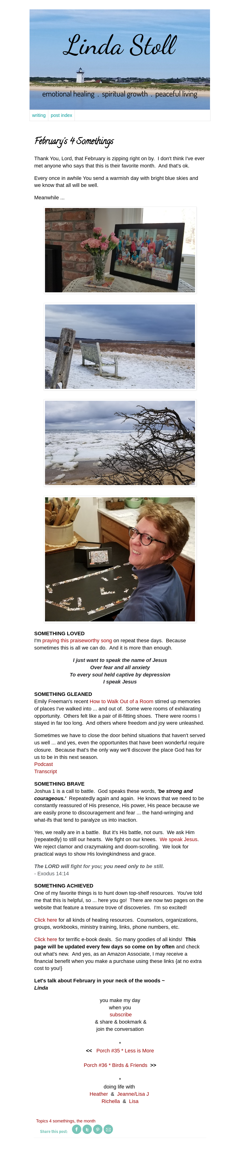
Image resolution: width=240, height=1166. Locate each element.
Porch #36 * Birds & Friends (115, 1065)
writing (39, 115)
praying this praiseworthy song (77, 640)
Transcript (45, 771)
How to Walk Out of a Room (122, 701)
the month (86, 1121)
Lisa (134, 1101)
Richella (110, 1101)
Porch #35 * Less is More (125, 1051)
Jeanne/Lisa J (133, 1094)
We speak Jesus (178, 839)
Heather (99, 1094)
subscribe (121, 1014)
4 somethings (61, 1121)
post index (61, 115)
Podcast (43, 764)
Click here (45, 920)
